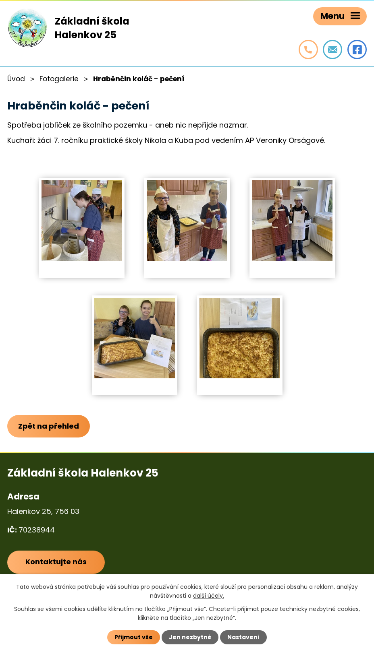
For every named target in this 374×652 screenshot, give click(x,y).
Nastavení (243, 637)
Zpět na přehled (48, 426)
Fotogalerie (59, 79)
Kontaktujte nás (56, 562)
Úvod (16, 79)
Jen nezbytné (190, 637)
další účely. (208, 596)
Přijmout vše (133, 637)
